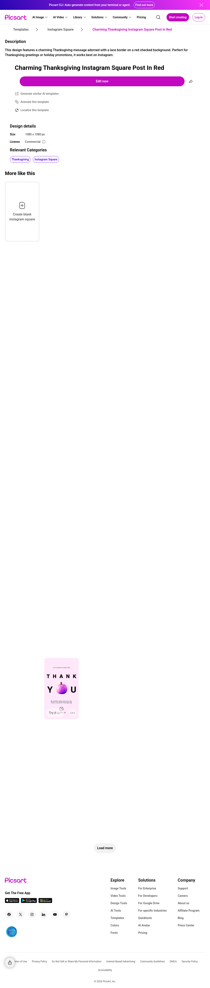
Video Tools (118, 895)
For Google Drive (149, 903)
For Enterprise (147, 888)
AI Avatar (144, 925)
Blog (181, 918)
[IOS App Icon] (12, 902)
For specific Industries (152, 910)
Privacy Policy (39, 961)
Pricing (142, 932)
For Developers (148, 895)
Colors (115, 925)
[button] (40, 17)
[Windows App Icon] (45, 902)
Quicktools (145, 918)
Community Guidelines (152, 961)
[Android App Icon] (29, 902)
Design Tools (119, 903)
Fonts (114, 932)
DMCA (173, 961)
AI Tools (116, 910)
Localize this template (35, 110)
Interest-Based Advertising (120, 961)
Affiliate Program (189, 910)
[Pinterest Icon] (66, 914)
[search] (158, 17)
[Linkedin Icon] (43, 914)
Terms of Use (19, 961)
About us (183, 903)
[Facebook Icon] (9, 914)
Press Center (186, 925)
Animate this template (35, 102)
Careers (183, 895)
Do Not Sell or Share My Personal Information (76, 961)
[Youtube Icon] (55, 914)
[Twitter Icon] (20, 914)
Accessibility (105, 970)
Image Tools (118, 888)
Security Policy (190, 961)
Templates (117, 918)
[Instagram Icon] (32, 914)
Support (183, 888)
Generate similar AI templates (40, 93)
